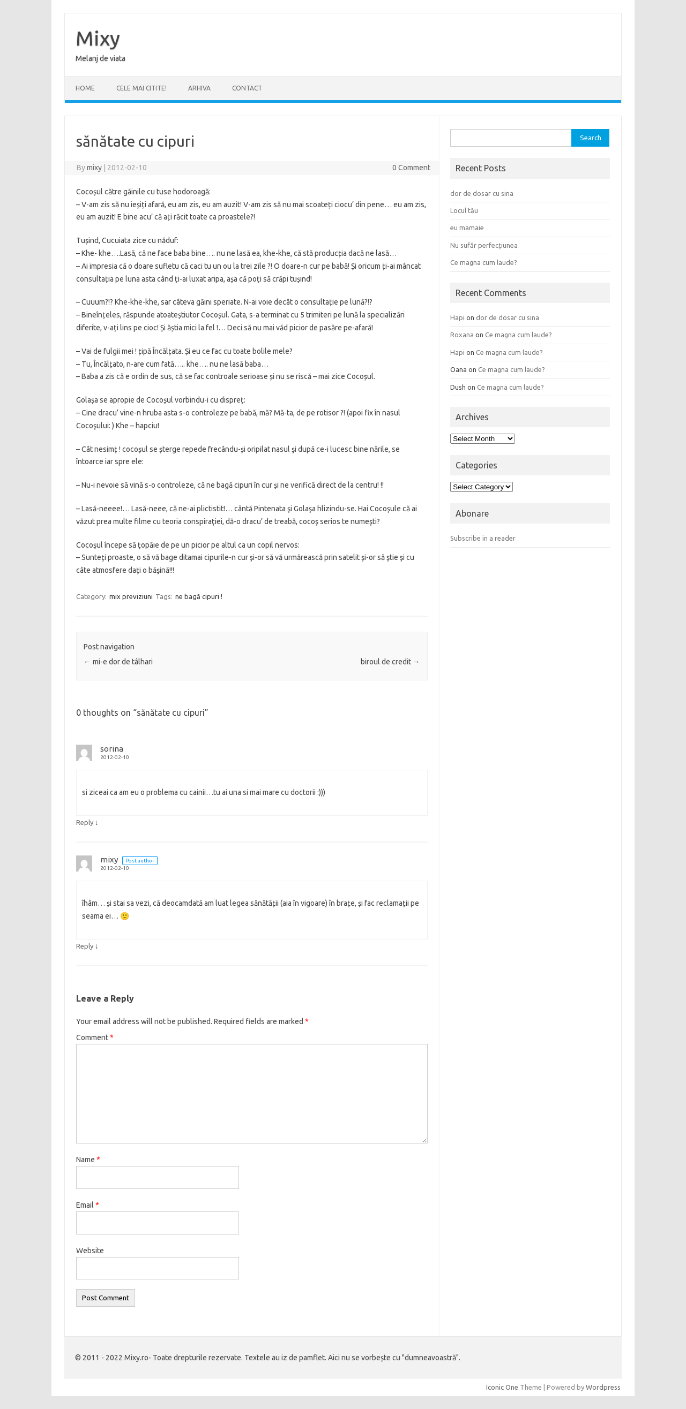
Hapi (457, 317)
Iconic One (502, 1387)
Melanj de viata (100, 58)
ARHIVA (199, 88)
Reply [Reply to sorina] (84, 822)
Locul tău (464, 210)
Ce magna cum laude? (483, 262)
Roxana (462, 334)
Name (88, 1159)
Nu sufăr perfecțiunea (484, 245)
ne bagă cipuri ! (198, 596)
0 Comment (411, 167)
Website (90, 1250)
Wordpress (603, 1387)
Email (87, 1205)
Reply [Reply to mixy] (84, 946)
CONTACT (247, 88)
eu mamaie (467, 227)
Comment (95, 1037)
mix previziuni (131, 596)
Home (85, 88)
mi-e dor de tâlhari (118, 661)
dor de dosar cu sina (481, 193)
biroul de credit (390, 661)
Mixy (98, 38)
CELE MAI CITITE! (141, 88)
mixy (94, 167)
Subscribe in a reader (483, 538)
